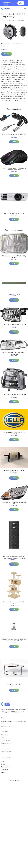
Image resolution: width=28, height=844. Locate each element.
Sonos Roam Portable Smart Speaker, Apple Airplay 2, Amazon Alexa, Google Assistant (14, 557)
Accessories (4, 735)
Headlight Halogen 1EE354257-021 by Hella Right (14, 502)
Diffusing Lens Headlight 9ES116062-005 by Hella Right (14, 256)
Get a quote (20, 3)
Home (2, 19)
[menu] (25, 8)
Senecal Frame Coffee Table (14, 684)
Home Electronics (5, 748)
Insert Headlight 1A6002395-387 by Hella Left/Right (14, 433)
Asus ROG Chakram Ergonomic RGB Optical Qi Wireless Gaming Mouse (14, 168)
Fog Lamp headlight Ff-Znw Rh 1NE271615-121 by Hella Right (14, 353)
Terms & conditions (6, 767)
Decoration (4, 746)
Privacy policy (4, 769)
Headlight (19, 43)
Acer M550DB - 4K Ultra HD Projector (14, 213)
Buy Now (6, 54)
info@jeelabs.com (6, 726)
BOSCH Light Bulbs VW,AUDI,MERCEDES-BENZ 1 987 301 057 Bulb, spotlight (14, 639)
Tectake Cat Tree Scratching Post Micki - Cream (14, 602)
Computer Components (7, 743)
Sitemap (3, 772)
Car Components (12, 43)
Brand (2, 737)
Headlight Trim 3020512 (14, 294)
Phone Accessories (6, 751)
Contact (3, 764)
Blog (2, 761)
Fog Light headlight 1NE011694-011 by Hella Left (14, 395)
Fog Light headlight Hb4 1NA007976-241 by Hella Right (14, 325)
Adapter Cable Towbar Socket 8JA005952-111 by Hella (14, 135)
